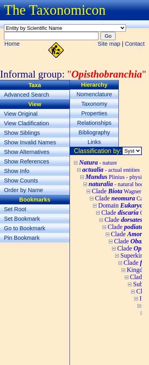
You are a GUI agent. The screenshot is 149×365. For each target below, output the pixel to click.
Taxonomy (94, 104)
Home (11, 44)
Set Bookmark (22, 219)
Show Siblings (22, 133)
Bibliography (94, 132)
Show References (26, 161)
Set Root (15, 209)
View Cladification (26, 123)
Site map (109, 44)
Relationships (94, 123)
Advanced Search (26, 94)
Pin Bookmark (22, 238)
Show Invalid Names (30, 142)
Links (94, 142)
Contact (135, 44)
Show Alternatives (26, 152)
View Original (21, 114)
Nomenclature (94, 94)
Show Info (16, 171)
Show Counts (21, 180)
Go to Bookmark (24, 228)
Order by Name (23, 190)
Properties (94, 113)
